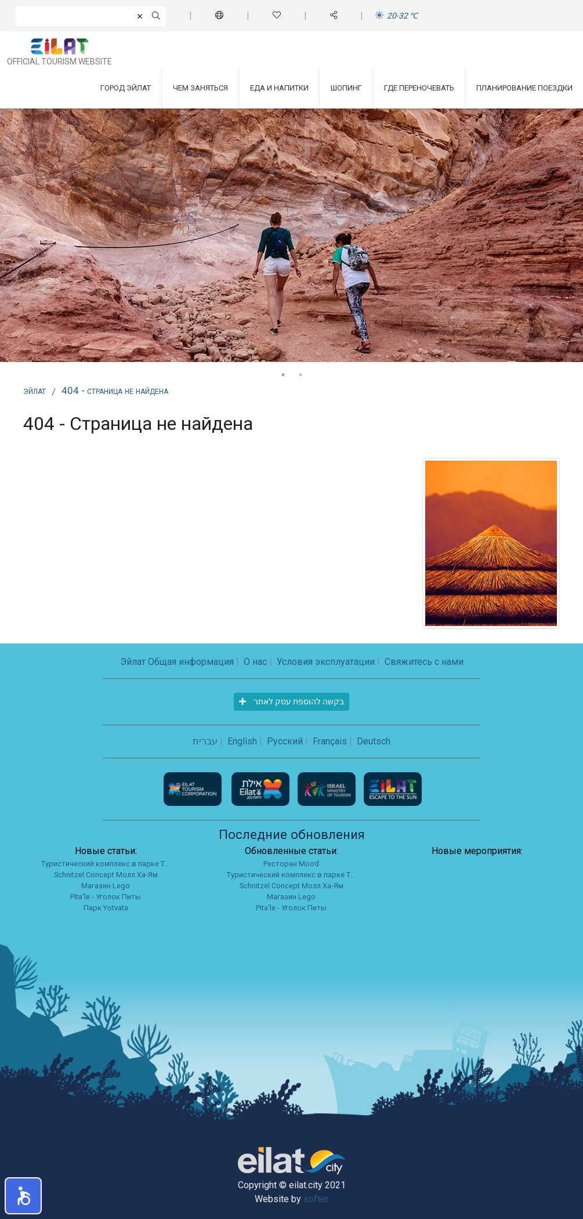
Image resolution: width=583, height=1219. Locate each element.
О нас (255, 661)
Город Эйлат (125, 88)
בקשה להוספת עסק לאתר (291, 701)
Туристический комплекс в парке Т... (105, 863)
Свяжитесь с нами (424, 661)
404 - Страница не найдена (114, 390)
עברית (205, 741)
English (242, 741)
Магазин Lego (105, 885)
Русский (285, 741)
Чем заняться (200, 88)
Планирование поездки (524, 88)
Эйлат (34, 390)
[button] (23, 1195)
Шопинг (346, 88)
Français (330, 741)
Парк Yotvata (106, 907)
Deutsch (373, 741)
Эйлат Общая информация (177, 661)
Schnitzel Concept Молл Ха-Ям (106, 874)
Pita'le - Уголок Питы (105, 896)
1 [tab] (283, 375)
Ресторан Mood (291, 863)
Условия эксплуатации (326, 661)
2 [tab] (300, 375)
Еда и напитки (279, 88)
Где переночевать (419, 88)
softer (315, 1198)
